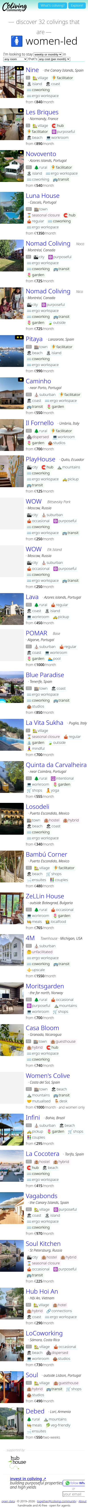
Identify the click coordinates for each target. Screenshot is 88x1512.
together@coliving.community (56, 1501)
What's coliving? (52, 5)
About (83, 1501)
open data (8, 1501)
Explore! (77, 5)
